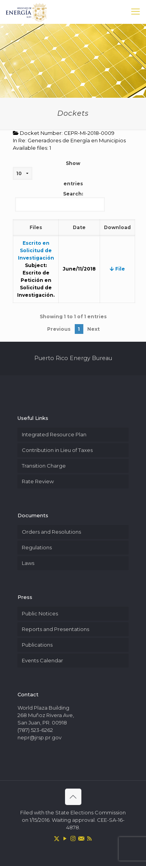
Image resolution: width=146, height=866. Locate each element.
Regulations (37, 547)
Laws (28, 563)
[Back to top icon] (73, 797)
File (117, 269)
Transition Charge (44, 466)
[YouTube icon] (65, 838)
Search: (60, 201)
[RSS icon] (89, 838)
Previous (58, 329)
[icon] (81, 838)
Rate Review (38, 481)
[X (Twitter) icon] (57, 838)
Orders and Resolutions (51, 532)
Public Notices (40, 613)
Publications (37, 645)
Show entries (48, 173)
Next (93, 329)
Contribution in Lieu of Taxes (57, 450)
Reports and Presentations (55, 629)
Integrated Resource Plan (54, 434)
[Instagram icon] (73, 838)
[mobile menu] (135, 11)
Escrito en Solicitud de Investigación (36, 250)
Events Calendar (42, 660)
